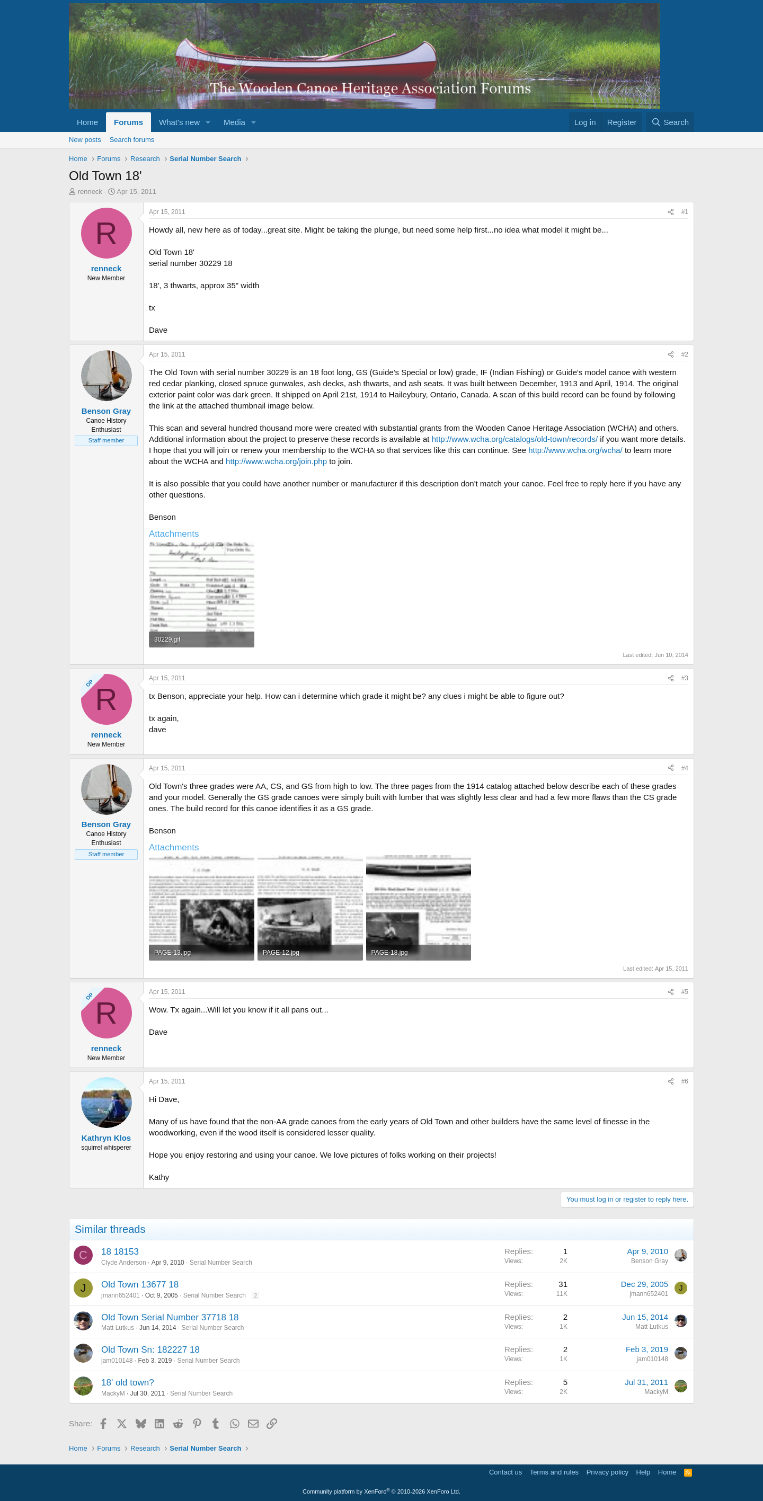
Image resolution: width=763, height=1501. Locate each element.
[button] (208, 122)
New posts (85, 140)
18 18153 (120, 1252)
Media (234, 122)
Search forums (132, 140)
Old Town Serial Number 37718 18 (170, 1317)
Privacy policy (607, 1472)
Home (87, 122)
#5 (684, 992)
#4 (684, 768)
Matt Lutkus (117, 1327)
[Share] (671, 212)
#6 (684, 1081)
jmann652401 (120, 1295)
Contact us (505, 1472)
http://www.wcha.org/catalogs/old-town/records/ (515, 438)
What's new (179, 122)
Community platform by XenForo (381, 1491)
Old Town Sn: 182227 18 (150, 1350)
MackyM (113, 1393)
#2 (684, 354)
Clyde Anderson (123, 1262)
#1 (684, 212)
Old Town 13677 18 (140, 1285)
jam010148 (116, 1360)
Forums (128, 122)
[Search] (670, 122)
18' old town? (127, 1383)
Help (643, 1472)
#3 (684, 678)
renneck (90, 192)
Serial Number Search (221, 1262)
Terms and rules (554, 1472)
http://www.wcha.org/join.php (276, 461)
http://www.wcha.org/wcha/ (575, 450)
